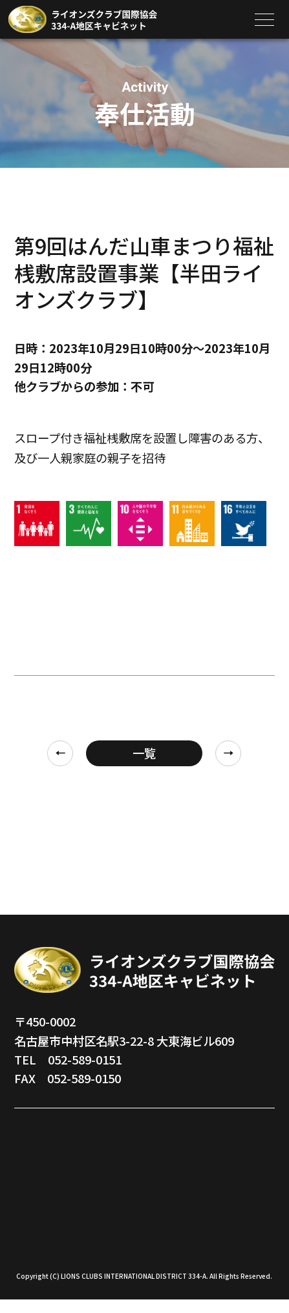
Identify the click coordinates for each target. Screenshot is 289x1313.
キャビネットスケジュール (212, 1167)
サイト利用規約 (201, 1227)
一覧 (144, 752)
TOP (26, 1134)
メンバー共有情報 (206, 1200)
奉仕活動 (183, 1134)
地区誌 (31, 1213)
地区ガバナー (49, 1160)
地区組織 (37, 1187)
